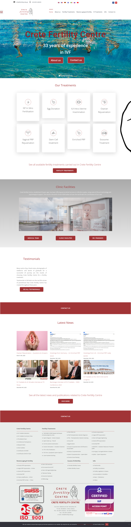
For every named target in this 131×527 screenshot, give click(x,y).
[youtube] (116, 3)
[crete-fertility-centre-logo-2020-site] (65, 486)
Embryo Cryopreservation (74, 451)
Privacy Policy (89, 524)
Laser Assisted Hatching (48, 455)
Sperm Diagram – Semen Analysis (51, 438)
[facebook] (113, 3)
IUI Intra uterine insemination (50, 444)
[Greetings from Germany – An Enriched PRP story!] (65, 340)
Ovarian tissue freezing (73, 457)
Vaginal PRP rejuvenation (98, 435)
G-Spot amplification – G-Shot (24, 477)
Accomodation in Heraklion (100, 474)
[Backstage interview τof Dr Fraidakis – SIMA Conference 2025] (65, 370)
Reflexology (44, 479)
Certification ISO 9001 (23, 450)
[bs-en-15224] (31, 486)
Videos (95, 480)
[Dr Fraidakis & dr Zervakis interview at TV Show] (32, 370)
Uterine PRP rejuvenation (98, 441)
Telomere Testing (46, 473)
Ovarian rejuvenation (97, 432)
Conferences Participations (24, 442)
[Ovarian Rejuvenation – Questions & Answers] (32, 340)
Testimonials (96, 465)
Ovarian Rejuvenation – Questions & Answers (32, 353)
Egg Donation (71, 444)
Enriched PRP (96, 444)
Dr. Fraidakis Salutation (23, 433)
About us (56, 60)
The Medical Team (22, 439)
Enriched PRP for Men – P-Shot (25, 480)
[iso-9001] (31, 504)
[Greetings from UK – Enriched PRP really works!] (98, 340)
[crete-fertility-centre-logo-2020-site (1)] (26, 9)
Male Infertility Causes (73, 468)
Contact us (76, 60)
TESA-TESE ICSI (71, 432)
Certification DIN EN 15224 (24, 453)
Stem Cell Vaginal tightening (99, 438)
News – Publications (98, 477)
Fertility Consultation (99, 468)
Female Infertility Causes (74, 465)
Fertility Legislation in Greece (100, 471)
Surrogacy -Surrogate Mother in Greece (102, 451)
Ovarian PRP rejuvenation (24, 465)
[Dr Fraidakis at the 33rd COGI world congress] (98, 367)
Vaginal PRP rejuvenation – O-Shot (26, 468)
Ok (107, 524)
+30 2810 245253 (36, 2)
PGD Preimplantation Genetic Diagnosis (77, 435)
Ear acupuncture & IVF (47, 467)
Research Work (21, 445)
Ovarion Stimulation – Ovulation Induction (53, 446)
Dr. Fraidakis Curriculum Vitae (25, 436)
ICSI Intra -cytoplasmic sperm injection (52, 452)
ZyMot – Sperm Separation (99, 454)
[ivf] (99, 486)
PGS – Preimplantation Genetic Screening (77, 438)
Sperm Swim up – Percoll (49, 441)
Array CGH (70, 441)
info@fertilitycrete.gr (22, 2)
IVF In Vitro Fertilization (48, 449)
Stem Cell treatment (46, 464)
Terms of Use (80, 524)
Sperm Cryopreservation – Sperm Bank (77, 454)
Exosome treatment (46, 476)
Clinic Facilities (21, 448)
